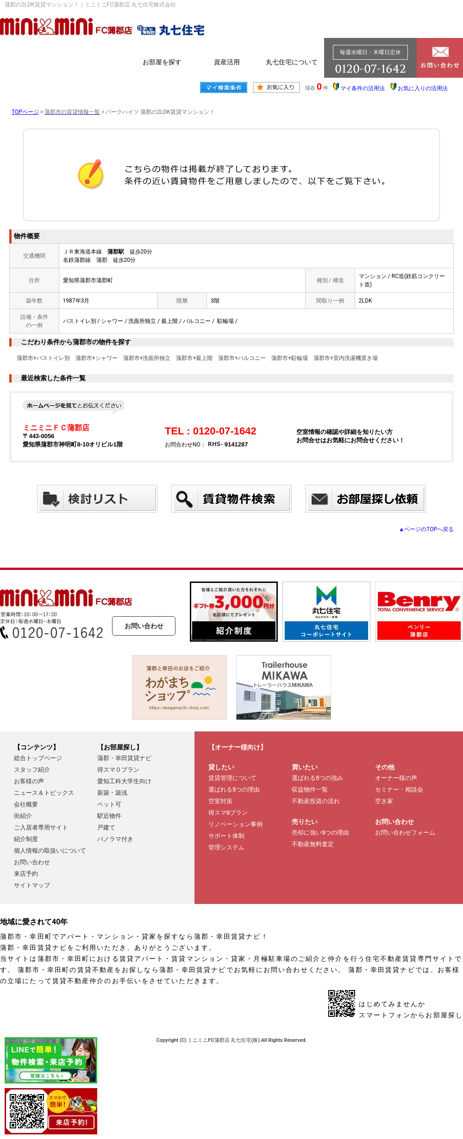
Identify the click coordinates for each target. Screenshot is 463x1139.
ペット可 (109, 804)
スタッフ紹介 (32, 769)
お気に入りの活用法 (423, 88)
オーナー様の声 (396, 777)
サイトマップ (32, 885)
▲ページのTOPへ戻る (426, 529)
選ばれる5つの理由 (234, 789)
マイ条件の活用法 (362, 88)
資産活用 (227, 62)
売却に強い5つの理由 (320, 832)
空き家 (384, 801)
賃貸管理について (232, 777)
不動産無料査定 (313, 844)
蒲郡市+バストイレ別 (43, 358)
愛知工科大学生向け (124, 781)
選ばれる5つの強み (317, 777)
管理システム (226, 847)
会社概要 (26, 804)
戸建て (106, 827)
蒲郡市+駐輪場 (289, 358)
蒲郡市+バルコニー (242, 358)
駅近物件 (109, 815)
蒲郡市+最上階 (194, 358)
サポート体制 (226, 835)
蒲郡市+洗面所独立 (147, 358)
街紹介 (23, 815)
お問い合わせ (144, 626)
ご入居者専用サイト (41, 827)
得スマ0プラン (228, 812)
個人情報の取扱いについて (50, 850)
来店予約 (26, 873)
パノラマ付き (115, 839)
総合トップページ (38, 758)
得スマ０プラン (118, 769)
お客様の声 (29, 781)
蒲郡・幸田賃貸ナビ (124, 758)
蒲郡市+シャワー (96, 358)
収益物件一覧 (310, 789)
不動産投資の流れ (316, 801)
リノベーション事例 (235, 824)
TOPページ (25, 112)
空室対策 (220, 801)
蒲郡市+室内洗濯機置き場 (345, 358)
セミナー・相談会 (399, 789)
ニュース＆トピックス (44, 792)
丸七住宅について (292, 62)
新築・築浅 (112, 792)
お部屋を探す (162, 62)
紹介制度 (26, 839)
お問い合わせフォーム (405, 832)
